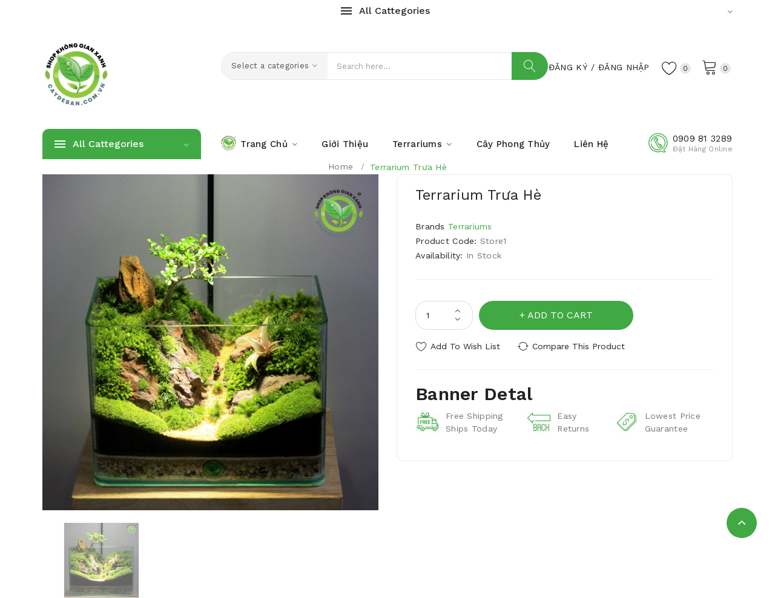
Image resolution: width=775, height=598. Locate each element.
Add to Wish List (465, 346)
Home (340, 166)
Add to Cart (560, 315)
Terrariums (470, 226)
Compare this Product (578, 346)
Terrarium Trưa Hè (408, 167)
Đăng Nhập (624, 67)
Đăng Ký (568, 67)
